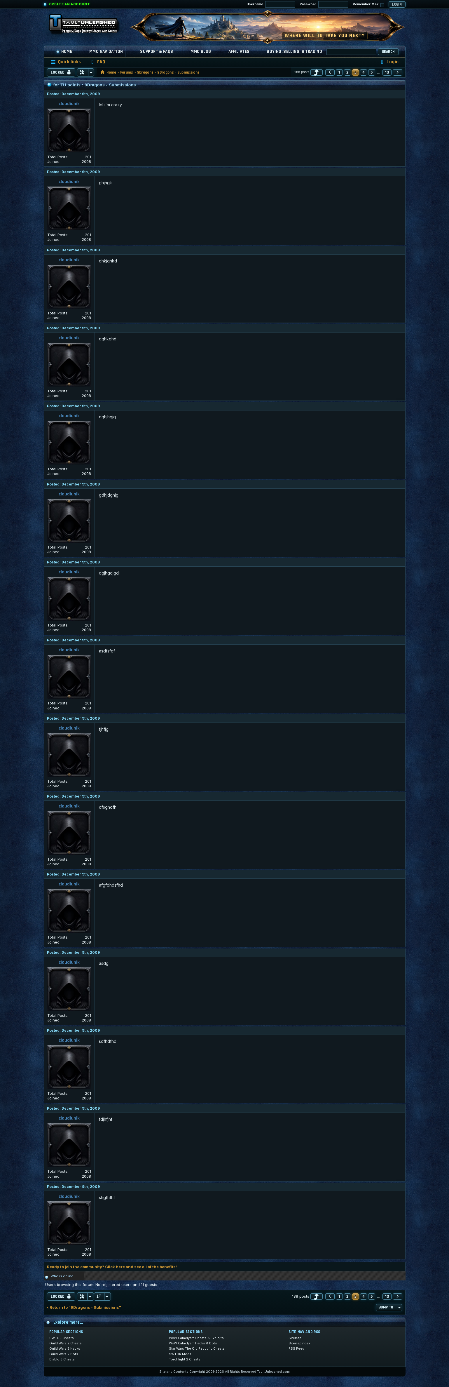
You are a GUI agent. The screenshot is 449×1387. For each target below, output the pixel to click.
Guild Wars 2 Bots (63, 1354)
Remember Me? (368, 4)
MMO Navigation (106, 51)
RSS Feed (296, 1348)
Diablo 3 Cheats (62, 1359)
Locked (61, 72)
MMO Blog (201, 51)
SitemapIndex (299, 1343)
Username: (271, 4)
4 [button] (363, 72)
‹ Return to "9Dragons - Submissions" (84, 1307)
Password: (324, 4)
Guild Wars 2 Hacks (64, 1348)
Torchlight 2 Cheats (184, 1359)
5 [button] (372, 72)
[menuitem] (97, 62)
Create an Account (69, 4)
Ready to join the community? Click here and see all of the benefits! (112, 1266)
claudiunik (69, 104)
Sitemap (295, 1338)
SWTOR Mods (180, 1354)
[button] (316, 72)
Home (64, 51)
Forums (126, 72)
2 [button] (347, 72)
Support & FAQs (156, 51)
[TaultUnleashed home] (87, 25)
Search (388, 51)
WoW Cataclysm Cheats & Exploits (196, 1338)
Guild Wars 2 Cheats (65, 1343)
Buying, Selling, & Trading (294, 51)
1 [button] (339, 72)
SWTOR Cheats (61, 1338)
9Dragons (145, 72)
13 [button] (387, 72)
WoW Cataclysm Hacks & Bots (193, 1343)
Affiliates (239, 51)
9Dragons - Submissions (178, 72)
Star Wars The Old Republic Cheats (197, 1348)
